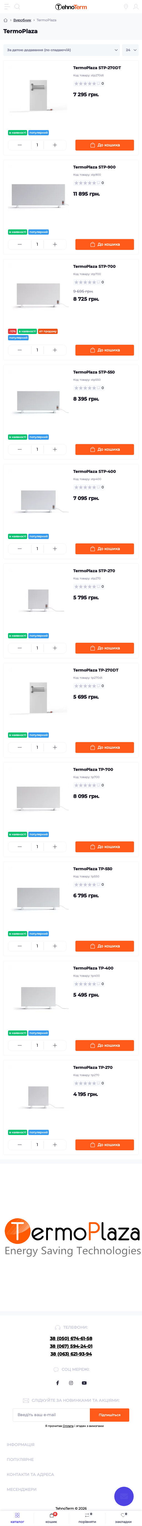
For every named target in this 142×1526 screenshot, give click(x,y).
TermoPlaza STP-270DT (97, 67)
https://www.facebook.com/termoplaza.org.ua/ (57, 1383)
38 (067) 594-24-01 (71, 1346)
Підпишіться (109, 1415)
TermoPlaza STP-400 (94, 471)
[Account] (136, 6)
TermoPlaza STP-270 (94, 570)
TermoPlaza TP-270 (93, 1067)
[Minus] (19, 145)
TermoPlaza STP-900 (94, 167)
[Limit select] (130, 50)
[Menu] (7, 6)
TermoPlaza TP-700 (93, 769)
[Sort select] (61, 50)
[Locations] (126, 6)
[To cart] (104, 145)
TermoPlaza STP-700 (94, 266)
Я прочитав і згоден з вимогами (74, 1426)
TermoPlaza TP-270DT (95, 670)
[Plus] (55, 145)
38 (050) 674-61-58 (71, 1338)
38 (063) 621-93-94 (71, 1354)
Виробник (22, 20)
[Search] (17, 6)
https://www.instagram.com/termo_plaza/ (71, 1383)
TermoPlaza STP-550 (94, 372)
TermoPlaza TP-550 (92, 868)
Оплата (68, 1426)
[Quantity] (37, 145)
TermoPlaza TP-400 (93, 968)
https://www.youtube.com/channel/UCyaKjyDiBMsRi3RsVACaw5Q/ (84, 1383)
